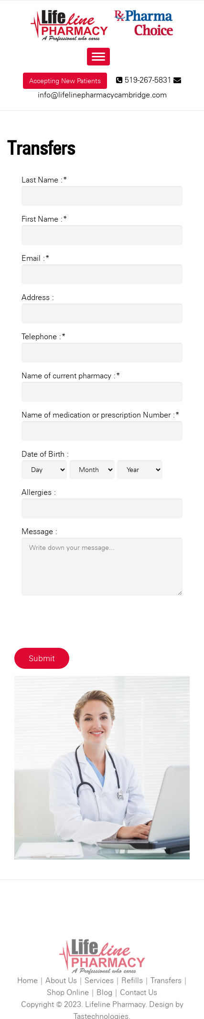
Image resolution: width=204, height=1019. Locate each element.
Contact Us (138, 1011)
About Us (61, 999)
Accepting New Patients (65, 81)
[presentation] (94, 622)
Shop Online (68, 1011)
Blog (104, 1011)
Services (99, 999)
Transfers (166, 999)
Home (27, 999)
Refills (132, 999)
